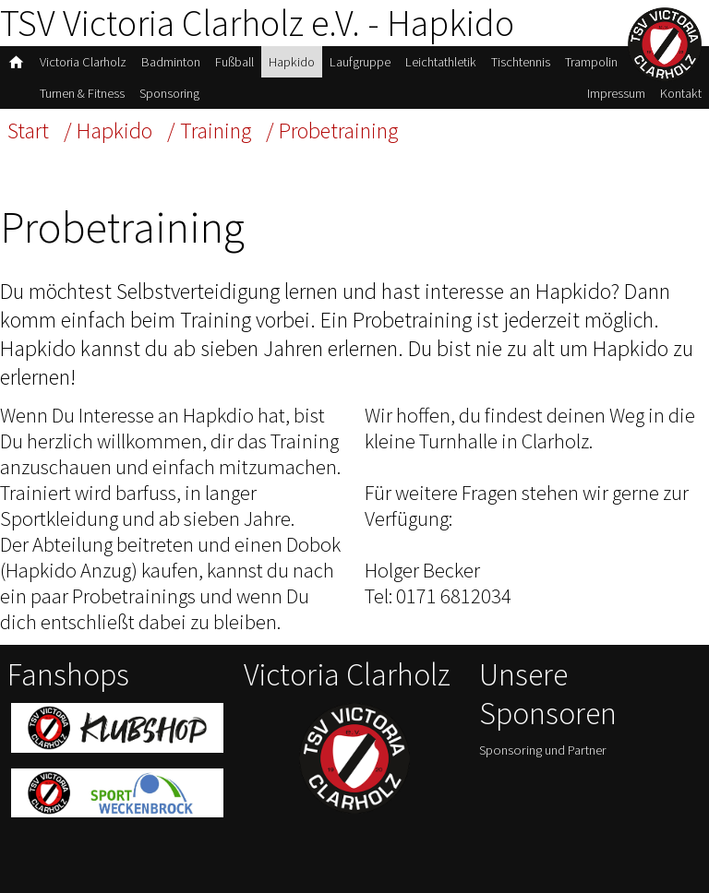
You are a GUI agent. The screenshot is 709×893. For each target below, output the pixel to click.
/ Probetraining (332, 130)
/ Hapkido (108, 130)
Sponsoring (169, 93)
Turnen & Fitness (82, 93)
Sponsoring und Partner (543, 750)
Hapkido (292, 62)
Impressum (616, 93)
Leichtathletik (440, 62)
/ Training (209, 130)
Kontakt (681, 93)
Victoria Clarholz (83, 62)
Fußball (234, 62)
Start (28, 130)
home (16, 62)
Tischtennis (520, 62)
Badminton (170, 62)
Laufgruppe (360, 62)
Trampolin (591, 62)
